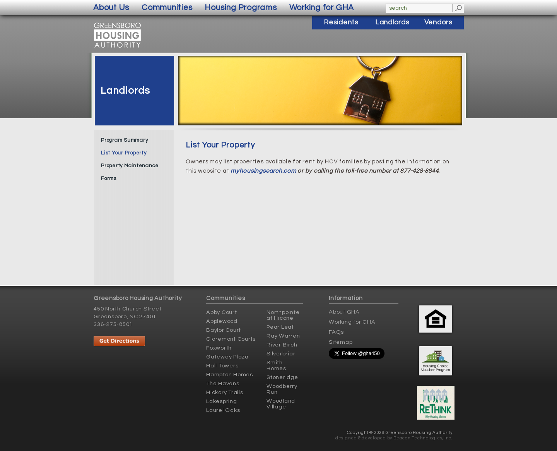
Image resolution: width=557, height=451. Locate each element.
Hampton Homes (229, 374)
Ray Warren (283, 336)
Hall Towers (222, 366)
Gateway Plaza (227, 357)
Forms (108, 178)
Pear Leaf (280, 327)
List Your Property (124, 153)
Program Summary (124, 140)
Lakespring (221, 401)
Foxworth (219, 348)
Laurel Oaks (223, 410)
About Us (111, 7)
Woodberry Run (282, 389)
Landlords (125, 91)
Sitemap (340, 342)
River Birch (282, 345)
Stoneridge (282, 377)
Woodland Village (281, 404)
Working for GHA (352, 322)
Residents (341, 22)
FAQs (336, 332)
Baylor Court (223, 330)
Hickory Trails (224, 392)
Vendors (438, 22)
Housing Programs (241, 7)
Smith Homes (276, 365)
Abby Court (221, 312)
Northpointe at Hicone (283, 315)
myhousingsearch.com (263, 171)
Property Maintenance (130, 165)
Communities (167, 7)
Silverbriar (281, 354)
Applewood (221, 321)
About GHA (344, 312)
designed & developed (360, 438)
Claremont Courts (231, 339)
